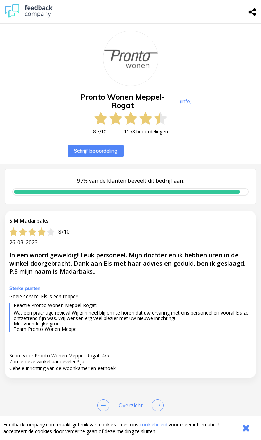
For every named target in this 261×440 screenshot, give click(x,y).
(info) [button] (186, 101)
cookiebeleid (153, 424)
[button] (130, 407)
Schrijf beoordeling (95, 151)
